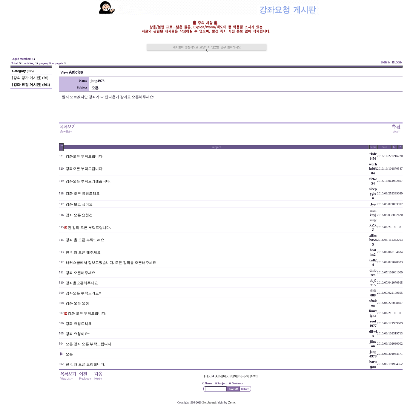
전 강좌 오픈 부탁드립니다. (89, 228)
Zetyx (232, 402)
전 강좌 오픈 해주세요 (83, 252)
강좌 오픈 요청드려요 (83, 193)
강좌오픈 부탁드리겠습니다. (88, 181)
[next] (253, 375)
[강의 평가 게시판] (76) (30, 78)
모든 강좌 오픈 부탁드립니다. (89, 344)
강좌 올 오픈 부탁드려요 (85, 240)
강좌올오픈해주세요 (82, 283)
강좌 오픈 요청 (77, 303)
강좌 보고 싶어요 (79, 204)
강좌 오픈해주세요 (80, 273)
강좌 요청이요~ (78, 334)
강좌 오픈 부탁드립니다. (87, 313)
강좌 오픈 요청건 (79, 215)
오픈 (69, 354)
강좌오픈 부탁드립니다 (84, 156)
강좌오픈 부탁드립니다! (85, 169)
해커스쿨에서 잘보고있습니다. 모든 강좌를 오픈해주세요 (111, 263)
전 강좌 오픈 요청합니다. (85, 364)
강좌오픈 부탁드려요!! (83, 293)
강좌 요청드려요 (79, 324)
